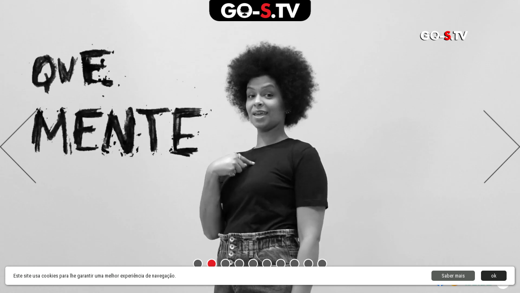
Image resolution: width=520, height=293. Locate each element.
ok (493, 276)
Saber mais (453, 276)
